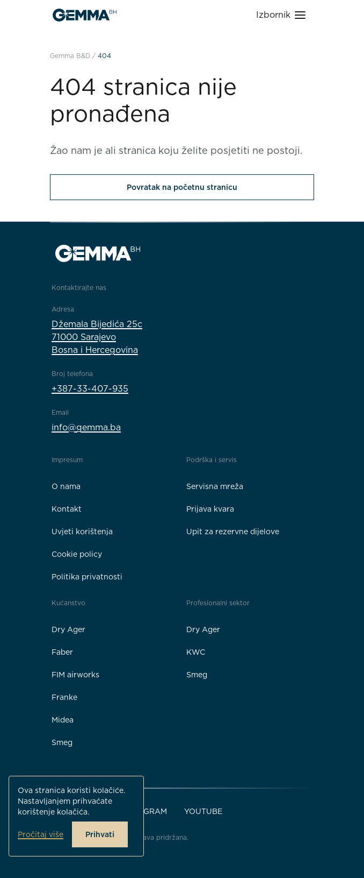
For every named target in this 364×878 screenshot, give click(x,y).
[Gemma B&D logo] (84, 15)
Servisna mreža (214, 486)
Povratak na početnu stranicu (182, 187)
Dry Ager (68, 629)
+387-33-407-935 (90, 389)
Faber (62, 652)
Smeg (62, 742)
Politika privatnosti (87, 576)
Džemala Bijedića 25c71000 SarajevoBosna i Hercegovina (97, 337)
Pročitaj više (40, 834)
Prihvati (99, 834)
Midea (63, 720)
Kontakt (67, 509)
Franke (64, 697)
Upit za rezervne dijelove (232, 531)
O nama (66, 486)
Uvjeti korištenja (82, 531)
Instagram (144, 811)
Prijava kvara (210, 509)
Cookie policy (77, 554)
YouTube (203, 811)
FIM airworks (75, 674)
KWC (195, 652)
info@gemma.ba (86, 427)
